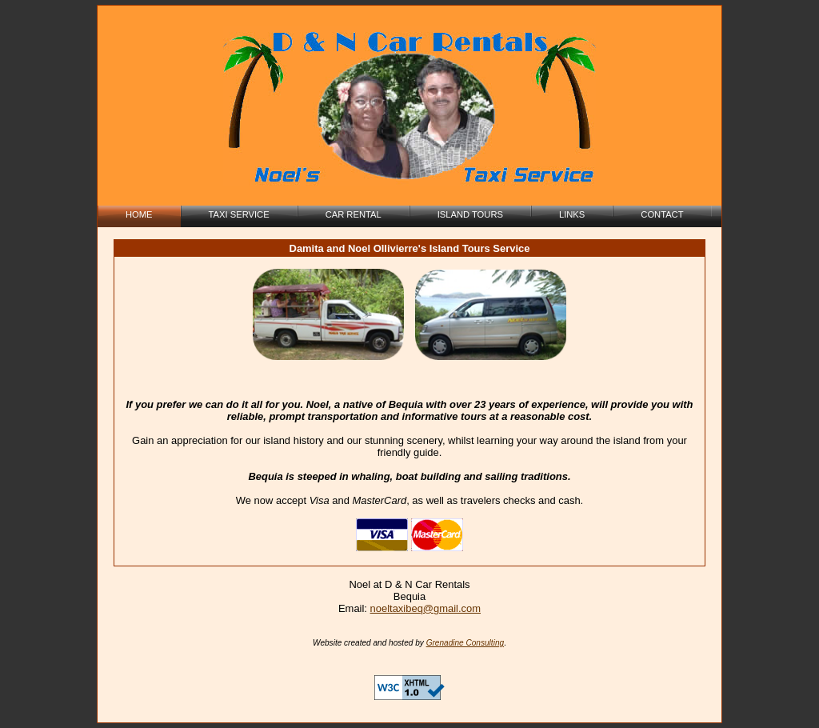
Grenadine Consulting (465, 642)
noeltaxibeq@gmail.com (425, 608)
